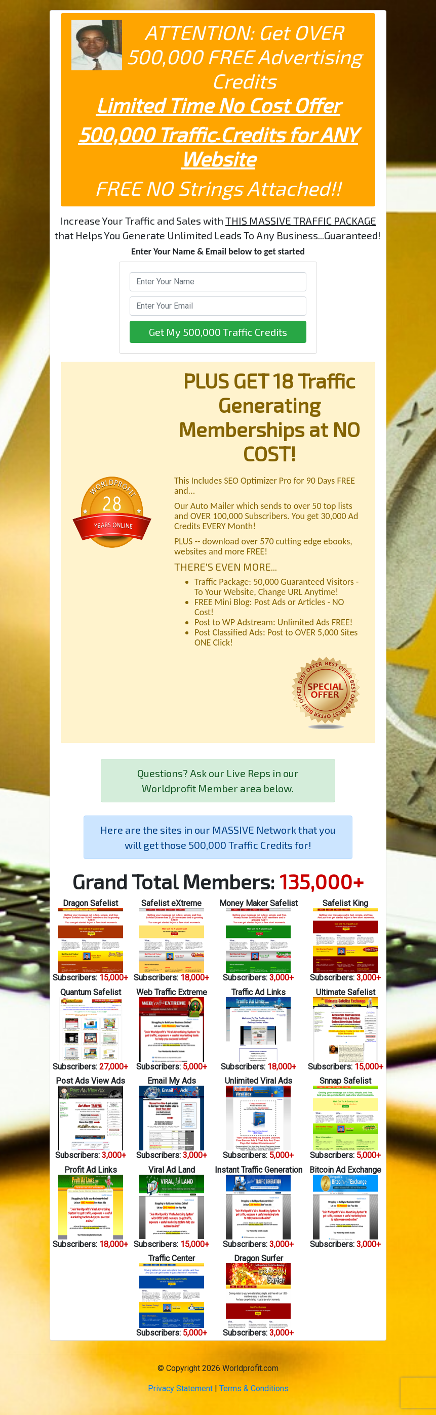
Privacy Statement (180, 1388)
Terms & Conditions (254, 1388)
